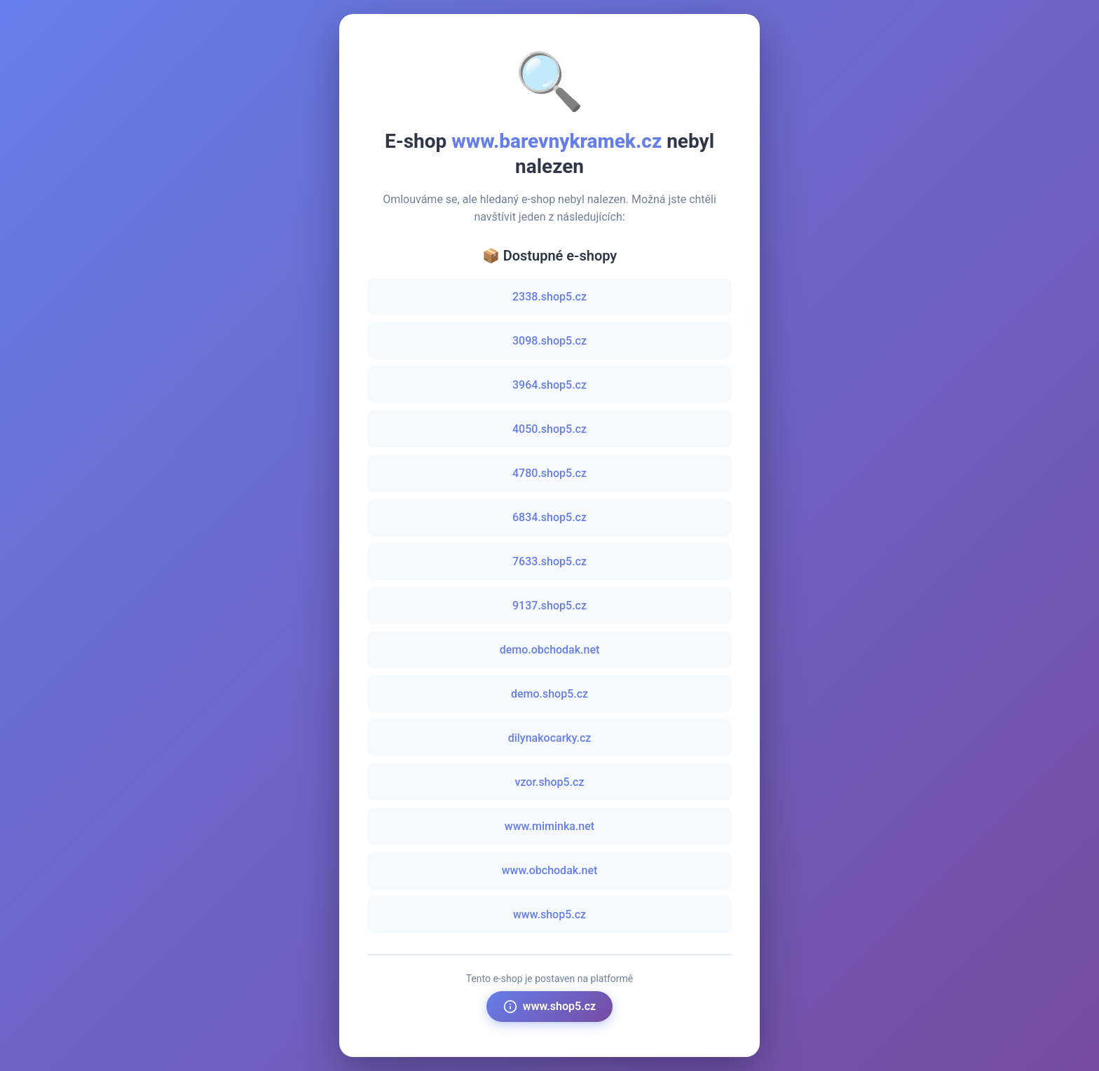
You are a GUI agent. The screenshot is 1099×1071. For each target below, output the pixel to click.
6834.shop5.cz (549, 517)
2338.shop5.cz (549, 296)
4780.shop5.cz (549, 473)
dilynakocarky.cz (550, 738)
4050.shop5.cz (549, 429)
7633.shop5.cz (549, 561)
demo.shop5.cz (549, 693)
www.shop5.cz (549, 914)
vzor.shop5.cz (549, 782)
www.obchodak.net (550, 870)
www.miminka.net (549, 826)
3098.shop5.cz (549, 340)
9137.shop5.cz (549, 605)
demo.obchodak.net (550, 649)
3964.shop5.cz (549, 385)
